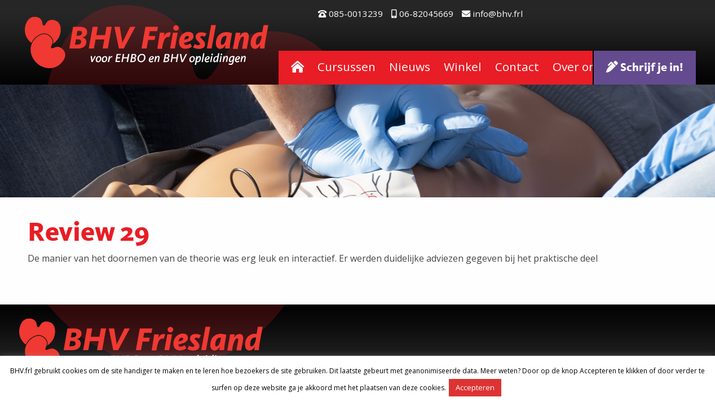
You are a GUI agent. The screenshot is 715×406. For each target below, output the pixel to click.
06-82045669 (422, 13)
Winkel (463, 66)
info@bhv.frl (492, 13)
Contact (517, 66)
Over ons (577, 66)
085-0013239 (350, 13)
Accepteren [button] (475, 387)
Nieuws (409, 66)
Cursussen (346, 66)
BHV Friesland (147, 42)
